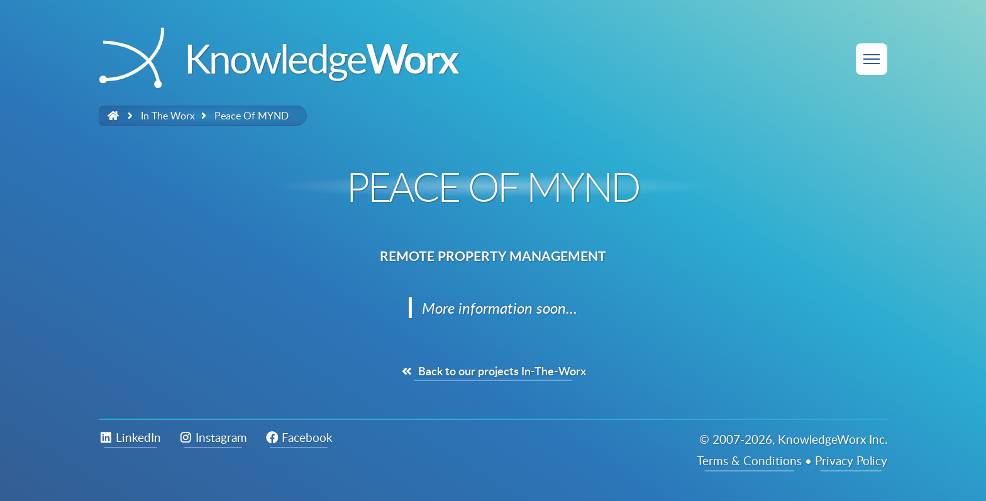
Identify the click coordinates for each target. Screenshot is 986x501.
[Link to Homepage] (113, 116)
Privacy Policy (851, 460)
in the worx (168, 116)
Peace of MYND (251, 116)
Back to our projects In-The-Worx (493, 370)
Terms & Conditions (749, 460)
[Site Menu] (871, 59)
